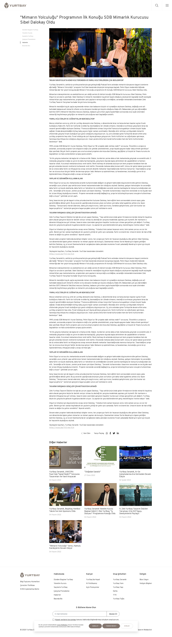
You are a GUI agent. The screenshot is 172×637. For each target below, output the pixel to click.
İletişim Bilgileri (146, 583)
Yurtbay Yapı (118, 587)
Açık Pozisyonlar (92, 587)
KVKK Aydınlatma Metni (29, 589)
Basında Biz (26, 46)
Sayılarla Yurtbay (27, 36)
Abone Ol (113, 614)
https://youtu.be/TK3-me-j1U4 (61, 254)
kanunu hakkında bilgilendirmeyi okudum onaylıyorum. (87, 619)
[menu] (166, 5)
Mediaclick (148, 630)
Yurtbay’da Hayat (93, 579)
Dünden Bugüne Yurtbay (30, 30)
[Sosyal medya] (107, 433)
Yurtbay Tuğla (118, 599)
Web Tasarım (138, 630)
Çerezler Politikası (27, 585)
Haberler (25, 42)
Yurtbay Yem (118, 583)
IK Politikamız (91, 583)
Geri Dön (85, 433)
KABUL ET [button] (95, 626)
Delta (115, 591)
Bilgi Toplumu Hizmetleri (30, 581)
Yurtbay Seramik (119, 579)
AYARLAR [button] (126, 626)
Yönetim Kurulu (27, 33)
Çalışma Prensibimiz (28, 39)
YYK (115, 595)
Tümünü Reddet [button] (111, 626)
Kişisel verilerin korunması (65, 619)
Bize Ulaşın (144, 579)
